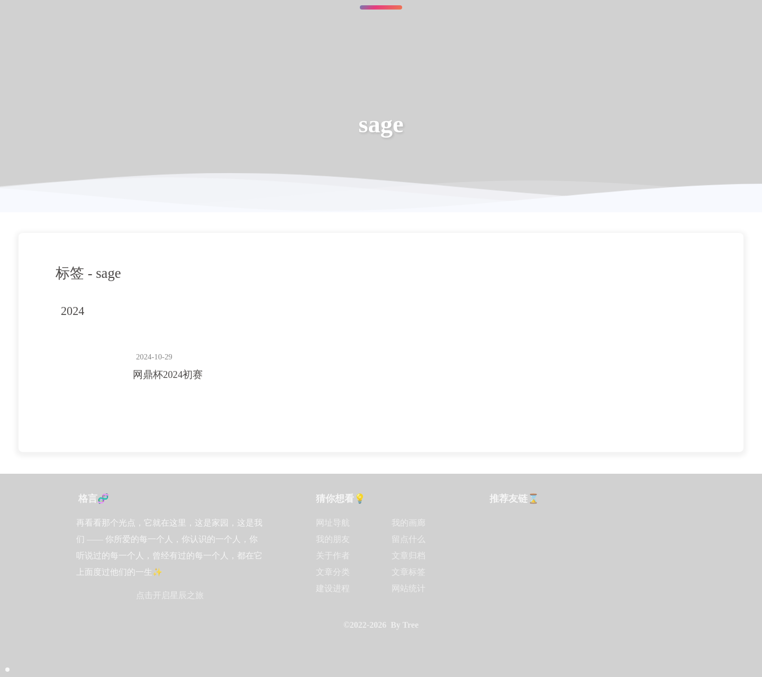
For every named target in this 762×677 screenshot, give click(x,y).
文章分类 (333, 571)
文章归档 (408, 555)
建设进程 (333, 588)
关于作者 (333, 555)
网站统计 (408, 588)
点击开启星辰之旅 (170, 595)
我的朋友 (333, 539)
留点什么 (408, 539)
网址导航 (333, 522)
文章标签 (408, 571)
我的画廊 (408, 522)
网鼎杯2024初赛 (168, 374)
